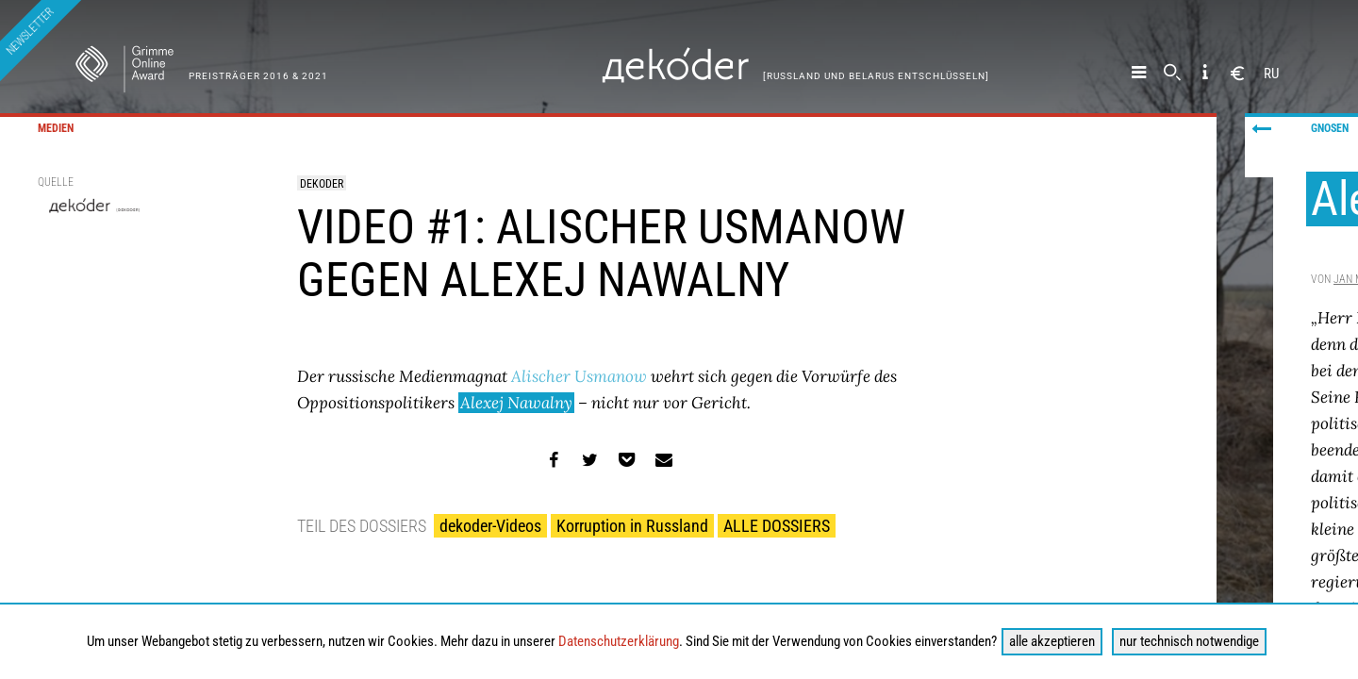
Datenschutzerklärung (618, 641)
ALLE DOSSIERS (776, 526)
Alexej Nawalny (516, 402)
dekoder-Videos (490, 526)
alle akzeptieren (1052, 641)
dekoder (321, 183)
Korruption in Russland (632, 526)
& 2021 (310, 76)
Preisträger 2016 (240, 76)
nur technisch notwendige (1189, 641)
